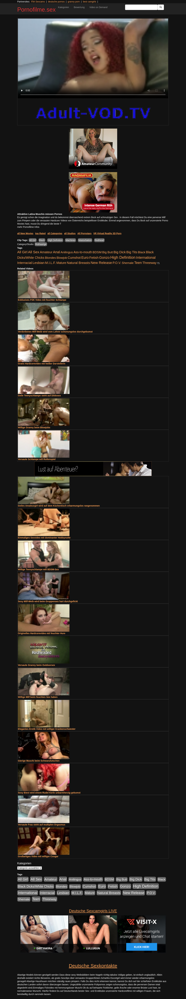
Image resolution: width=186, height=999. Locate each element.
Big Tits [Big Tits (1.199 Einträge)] (131, 252)
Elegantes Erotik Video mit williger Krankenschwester (46, 729)
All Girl (32, 240)
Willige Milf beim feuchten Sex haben (38, 697)
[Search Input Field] (141, 7)
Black (42, 240)
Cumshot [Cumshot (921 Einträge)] (74, 257)
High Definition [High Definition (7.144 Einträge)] (122, 257)
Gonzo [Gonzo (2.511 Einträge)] (104, 258)
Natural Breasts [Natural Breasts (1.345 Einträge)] (78, 263)
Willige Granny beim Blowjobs (34, 427)
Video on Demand (98, 7)
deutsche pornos (56, 1)
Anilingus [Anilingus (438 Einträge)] (67, 252)
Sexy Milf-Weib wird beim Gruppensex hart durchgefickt (48, 601)
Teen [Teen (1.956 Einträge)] (138, 263)
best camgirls (89, 1)
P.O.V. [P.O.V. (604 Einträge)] (117, 263)
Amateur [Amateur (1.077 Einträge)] (46, 252)
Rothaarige (40, 244)
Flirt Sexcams (38, 1)
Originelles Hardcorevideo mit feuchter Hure (41, 633)
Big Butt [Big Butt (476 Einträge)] (107, 252)
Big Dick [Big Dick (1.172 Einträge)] (119, 252)
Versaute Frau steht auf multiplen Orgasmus (41, 824)
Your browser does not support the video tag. (93, 58)
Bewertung (79, 7)
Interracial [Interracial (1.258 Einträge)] (24, 263)
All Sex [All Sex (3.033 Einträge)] (33, 252)
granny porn (74, 1)
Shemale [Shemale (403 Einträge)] (128, 263)
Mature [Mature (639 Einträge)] (61, 263)
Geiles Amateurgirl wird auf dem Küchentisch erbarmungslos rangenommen (59, 505)
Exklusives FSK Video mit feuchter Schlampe (42, 300)
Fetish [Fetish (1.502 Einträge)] (93, 257)
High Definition (55, 240)
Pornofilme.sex (36, 9)
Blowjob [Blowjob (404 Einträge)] (62, 257)
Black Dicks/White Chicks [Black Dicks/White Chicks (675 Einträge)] (36, 886)
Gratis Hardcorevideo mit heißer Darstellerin (41, 363)
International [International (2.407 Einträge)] (146, 258)
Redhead (99, 240)
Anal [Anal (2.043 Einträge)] (56, 252)
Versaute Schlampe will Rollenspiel (36, 459)
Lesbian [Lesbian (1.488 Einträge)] (38, 263)
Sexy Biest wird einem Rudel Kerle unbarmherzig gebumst (49, 792)
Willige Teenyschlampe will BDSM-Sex (38, 569)
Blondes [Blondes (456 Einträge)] (50, 257)
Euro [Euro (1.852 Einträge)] (85, 258)
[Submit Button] (160, 7)
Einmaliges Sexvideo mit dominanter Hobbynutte (44, 537)
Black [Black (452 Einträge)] (141, 252)
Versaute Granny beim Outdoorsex (36, 665)
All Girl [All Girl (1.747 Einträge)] (22, 252)
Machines (70, 240)
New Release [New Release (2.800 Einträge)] (101, 263)
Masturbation (85, 240)
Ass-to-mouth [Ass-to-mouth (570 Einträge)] (82, 252)
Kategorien (63, 7)
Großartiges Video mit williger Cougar (38, 856)
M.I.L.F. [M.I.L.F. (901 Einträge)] (50, 263)
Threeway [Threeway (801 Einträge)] (149, 263)
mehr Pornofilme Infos (28, 227)
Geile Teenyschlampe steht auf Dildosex (39, 395)
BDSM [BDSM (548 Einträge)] (97, 252)
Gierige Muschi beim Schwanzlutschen (38, 760)
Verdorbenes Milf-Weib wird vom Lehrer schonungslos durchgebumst (55, 331)
